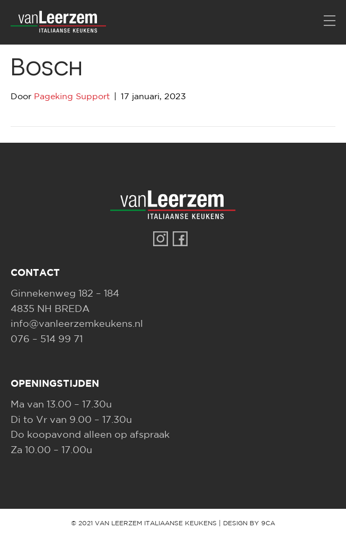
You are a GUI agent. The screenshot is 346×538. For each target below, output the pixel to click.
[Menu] (329, 21)
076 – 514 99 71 (47, 339)
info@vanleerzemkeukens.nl (77, 324)
